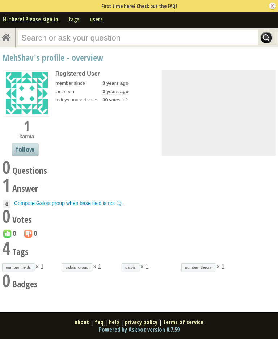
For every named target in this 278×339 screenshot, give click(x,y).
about (82, 322)
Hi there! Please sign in (30, 19)
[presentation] (119, 203)
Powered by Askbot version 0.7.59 (139, 330)
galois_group (77, 267)
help (114, 322)
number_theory (198, 267)
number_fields (18, 267)
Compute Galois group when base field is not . (68, 203)
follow (25, 149)
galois (130, 267)
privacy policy (141, 322)
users (96, 19)
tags (74, 19)
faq (99, 322)
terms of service (183, 322)
